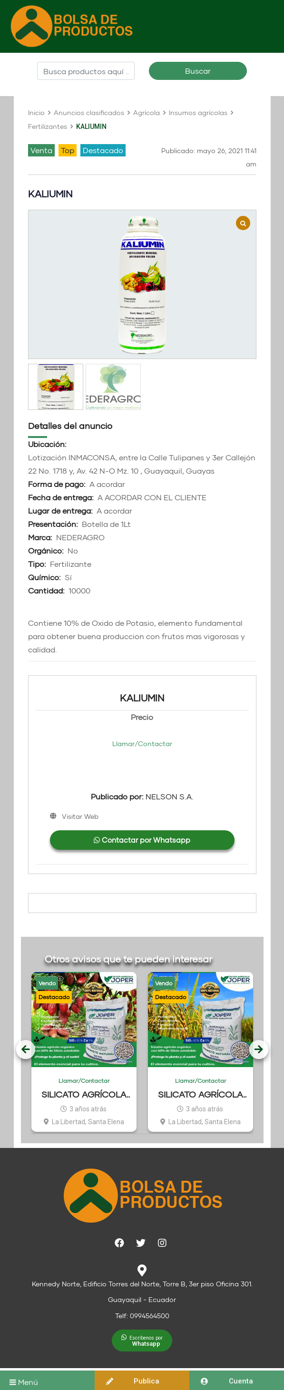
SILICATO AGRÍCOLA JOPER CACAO (84, 1094)
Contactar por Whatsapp (142, 840)
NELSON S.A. (142, 796)
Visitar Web (80, 816)
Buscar (198, 70)
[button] (142, 1340)
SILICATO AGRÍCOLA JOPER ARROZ (200, 1094)
